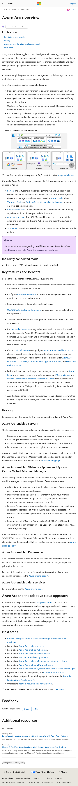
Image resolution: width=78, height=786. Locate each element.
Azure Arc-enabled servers (31, 646)
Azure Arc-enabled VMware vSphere (36, 664)
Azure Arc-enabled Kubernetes (58, 350)
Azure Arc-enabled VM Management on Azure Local (43, 661)
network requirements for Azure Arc (35, 683)
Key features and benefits (14, 37)
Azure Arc (25, 9)
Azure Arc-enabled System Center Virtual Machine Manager (47, 668)
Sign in (73, 3)
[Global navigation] (2, 3)
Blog (35, 778)
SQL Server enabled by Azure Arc (34, 657)
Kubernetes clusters (16, 209)
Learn (5, 9)
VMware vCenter (15, 202)
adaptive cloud (44, 602)
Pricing (7, 40)
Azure (14, 9)
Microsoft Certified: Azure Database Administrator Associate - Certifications (34, 747)
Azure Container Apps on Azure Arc (44, 361)
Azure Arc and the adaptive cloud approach (22, 44)
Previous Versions (23, 778)
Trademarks (47, 782)
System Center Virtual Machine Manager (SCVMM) (31, 378)
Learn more (59, 689)
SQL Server (12, 228)
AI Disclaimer (7, 778)
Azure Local (56, 198)
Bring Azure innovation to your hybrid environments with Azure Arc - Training (35, 736)
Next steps (8, 47)
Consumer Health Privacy (12, 782)
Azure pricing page (51, 460)
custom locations (22, 350)
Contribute (47, 778)
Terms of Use (33, 782)
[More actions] (73, 10)
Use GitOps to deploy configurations (24, 309)
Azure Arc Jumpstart (52, 672)
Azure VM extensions (27, 294)
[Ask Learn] (68, 10)
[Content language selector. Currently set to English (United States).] (14, 772)
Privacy (58, 778)
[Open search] (66, 3)
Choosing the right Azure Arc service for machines (32, 249)
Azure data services (16, 217)
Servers (10, 190)
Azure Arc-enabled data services (34, 653)
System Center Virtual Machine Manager (45, 202)
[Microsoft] (39, 3)
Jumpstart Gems (64, 175)
